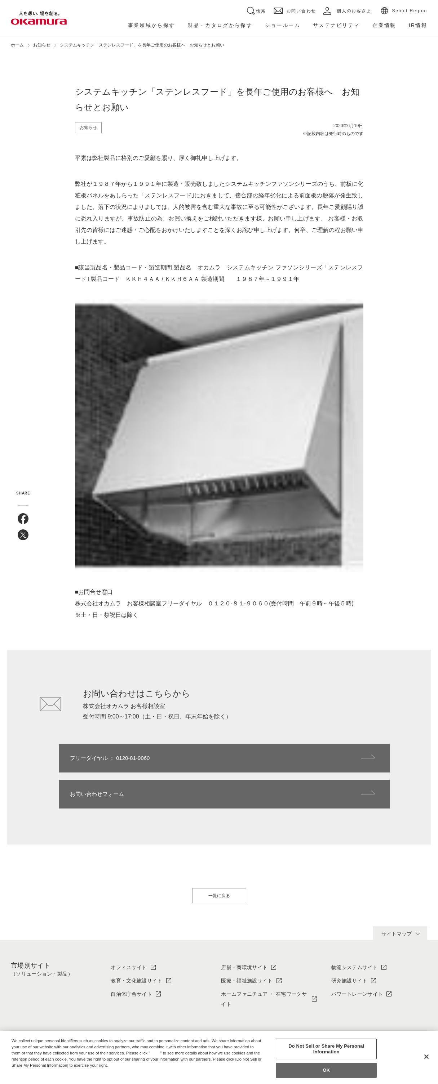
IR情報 (339, 1020)
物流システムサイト (354, 931)
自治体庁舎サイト (131, 958)
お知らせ (41, 45)
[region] (219, 1057)
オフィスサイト (129, 931)
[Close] (426, 1057)
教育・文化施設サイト (136, 945)
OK (326, 1070)
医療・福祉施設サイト (247, 945)
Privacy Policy (27, 1071)
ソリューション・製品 (247, 1020)
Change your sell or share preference (49, 1077)
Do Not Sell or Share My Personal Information (326, 1048)
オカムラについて (131, 1020)
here (156, 1053)
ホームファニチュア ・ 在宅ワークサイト (264, 963)
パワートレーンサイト (357, 958)
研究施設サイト (349, 945)
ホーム (17, 45)
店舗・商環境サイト (244, 931)
